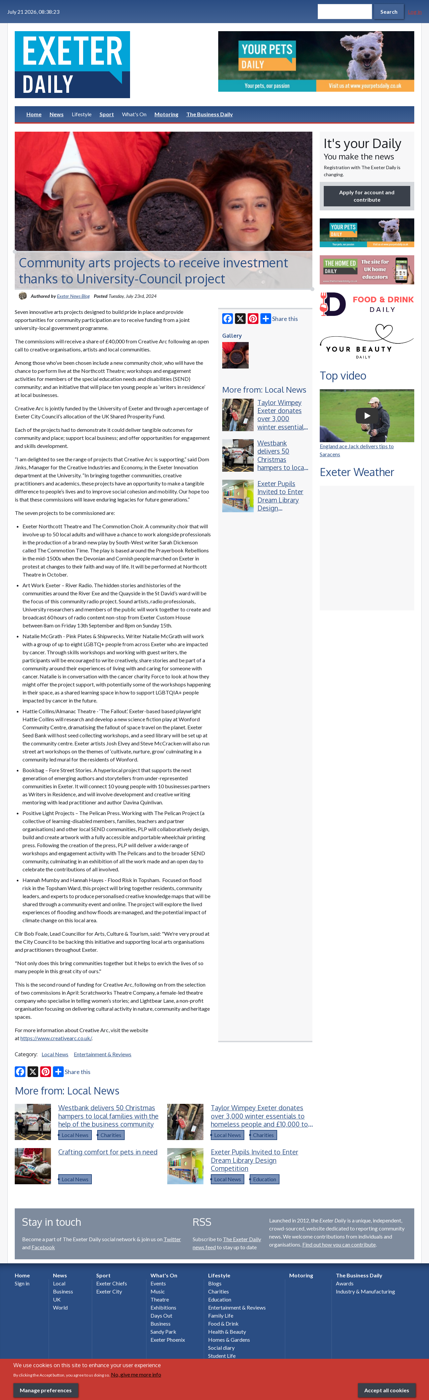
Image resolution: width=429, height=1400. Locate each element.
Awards (345, 1283)
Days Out (161, 1315)
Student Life (222, 1355)
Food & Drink (223, 1323)
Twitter (172, 1239)
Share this (279, 318)
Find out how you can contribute (339, 1244)
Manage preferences (46, 1390)
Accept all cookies (386, 1390)
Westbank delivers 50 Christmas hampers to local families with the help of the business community (281, 471)
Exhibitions (163, 1307)
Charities (111, 1135)
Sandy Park (163, 1331)
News (57, 114)
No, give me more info (136, 1374)
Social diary (221, 1347)
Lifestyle (81, 114)
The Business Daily (209, 114)
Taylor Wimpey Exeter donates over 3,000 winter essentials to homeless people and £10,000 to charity (282, 431)
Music (157, 1291)
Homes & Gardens (229, 1339)
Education (264, 1179)
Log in (415, 11)
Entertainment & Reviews (102, 1054)
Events (158, 1283)
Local (59, 1283)
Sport (107, 114)
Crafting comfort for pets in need (108, 1152)
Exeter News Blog (73, 296)
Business (63, 1291)
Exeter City (109, 1291)
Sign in (22, 1283)
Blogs (215, 1283)
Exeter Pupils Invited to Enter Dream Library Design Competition (280, 499)
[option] (316, 61)
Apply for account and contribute (366, 196)
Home (34, 114)
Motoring (166, 114)
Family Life (220, 1315)
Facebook (43, 1247)
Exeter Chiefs (111, 1283)
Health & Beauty (227, 1331)
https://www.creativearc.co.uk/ (55, 1038)
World (60, 1307)
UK (57, 1299)
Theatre (159, 1299)
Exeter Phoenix (167, 1339)
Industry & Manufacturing (365, 1291)
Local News (55, 1054)
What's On (134, 114)
